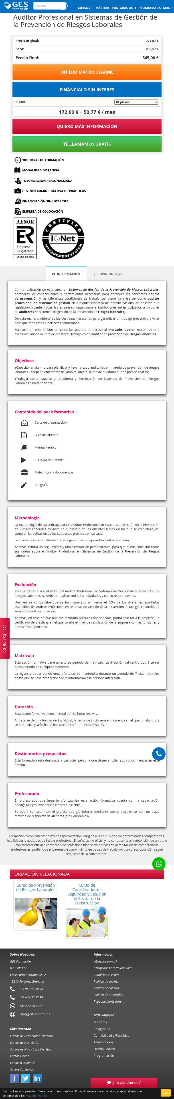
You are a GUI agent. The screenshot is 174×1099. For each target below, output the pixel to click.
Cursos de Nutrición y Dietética (31, 1049)
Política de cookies (106, 981)
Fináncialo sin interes (87, 90)
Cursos (85, 8)
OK (166, 1093)
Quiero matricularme (87, 72)
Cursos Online (19, 1056)
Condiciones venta (106, 975)
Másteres (100, 1022)
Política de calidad (106, 988)
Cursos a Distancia (22, 1062)
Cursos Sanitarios (22, 1069)
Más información (36, 1095)
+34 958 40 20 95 (31, 989)
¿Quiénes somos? (105, 961)
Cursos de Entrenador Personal (31, 1036)
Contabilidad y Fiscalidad (111, 1035)
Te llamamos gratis (87, 144)
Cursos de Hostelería (24, 1042)
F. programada (148, 8)
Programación (104, 1055)
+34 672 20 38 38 (31, 1006)
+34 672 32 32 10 (31, 997)
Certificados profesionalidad (113, 968)
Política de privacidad (108, 995)
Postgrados (102, 1029)
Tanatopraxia (103, 1042)
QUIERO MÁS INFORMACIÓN (87, 126)
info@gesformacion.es (34, 1014)
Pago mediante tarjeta (109, 1001)
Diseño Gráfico (104, 1049)
